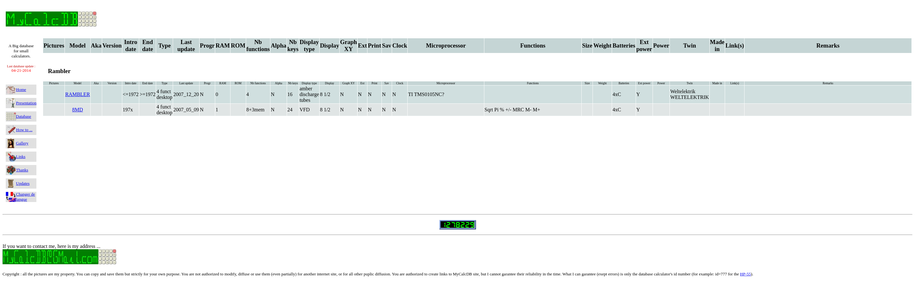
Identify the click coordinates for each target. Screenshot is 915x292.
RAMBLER (77, 94)
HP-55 (745, 274)
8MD (77, 109)
